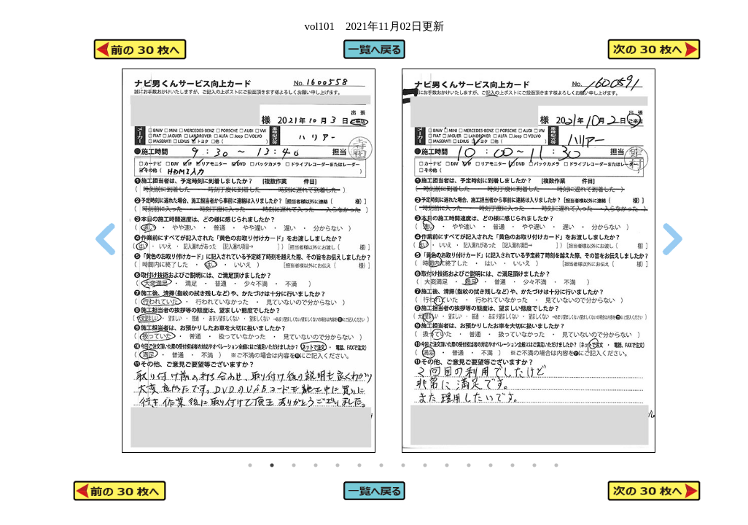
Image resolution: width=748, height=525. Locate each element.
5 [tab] (337, 465)
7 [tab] (381, 465)
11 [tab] (468, 465)
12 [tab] (490, 465)
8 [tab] (403, 465)
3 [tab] (294, 465)
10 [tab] (447, 465)
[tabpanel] (249, 260)
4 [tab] (315, 465)
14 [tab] (534, 465)
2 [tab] (272, 465)
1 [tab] (250, 465)
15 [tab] (556, 465)
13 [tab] (512, 465)
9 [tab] (425, 465)
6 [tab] (359, 465)
